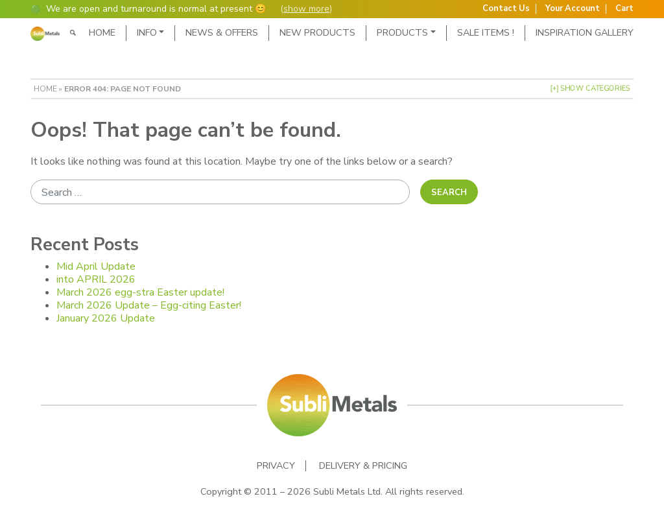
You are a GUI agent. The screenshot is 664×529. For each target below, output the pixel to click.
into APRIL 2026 (96, 279)
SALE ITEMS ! (485, 32)
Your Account (572, 9)
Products (402, 32)
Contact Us (506, 9)
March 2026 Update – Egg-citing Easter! (148, 305)
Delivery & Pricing (363, 465)
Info (147, 32)
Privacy (276, 465)
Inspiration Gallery (585, 32)
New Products (317, 32)
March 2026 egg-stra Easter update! (140, 292)
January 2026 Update (105, 318)
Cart (624, 9)
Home (102, 32)
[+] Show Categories (590, 88)
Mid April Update (96, 266)
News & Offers (221, 32)
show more (306, 9)
